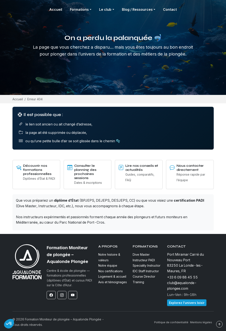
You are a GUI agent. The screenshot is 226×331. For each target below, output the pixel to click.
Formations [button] (79, 9)
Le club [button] (105, 9)
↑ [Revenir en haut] (219, 324)
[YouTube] (72, 295)
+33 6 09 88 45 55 (182, 277)
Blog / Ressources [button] (137, 9)
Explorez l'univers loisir (186, 303)
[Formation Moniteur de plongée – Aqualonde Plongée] (70, 254)
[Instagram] (61, 295)
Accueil (55, 9)
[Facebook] (51, 295)
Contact (170, 9)
